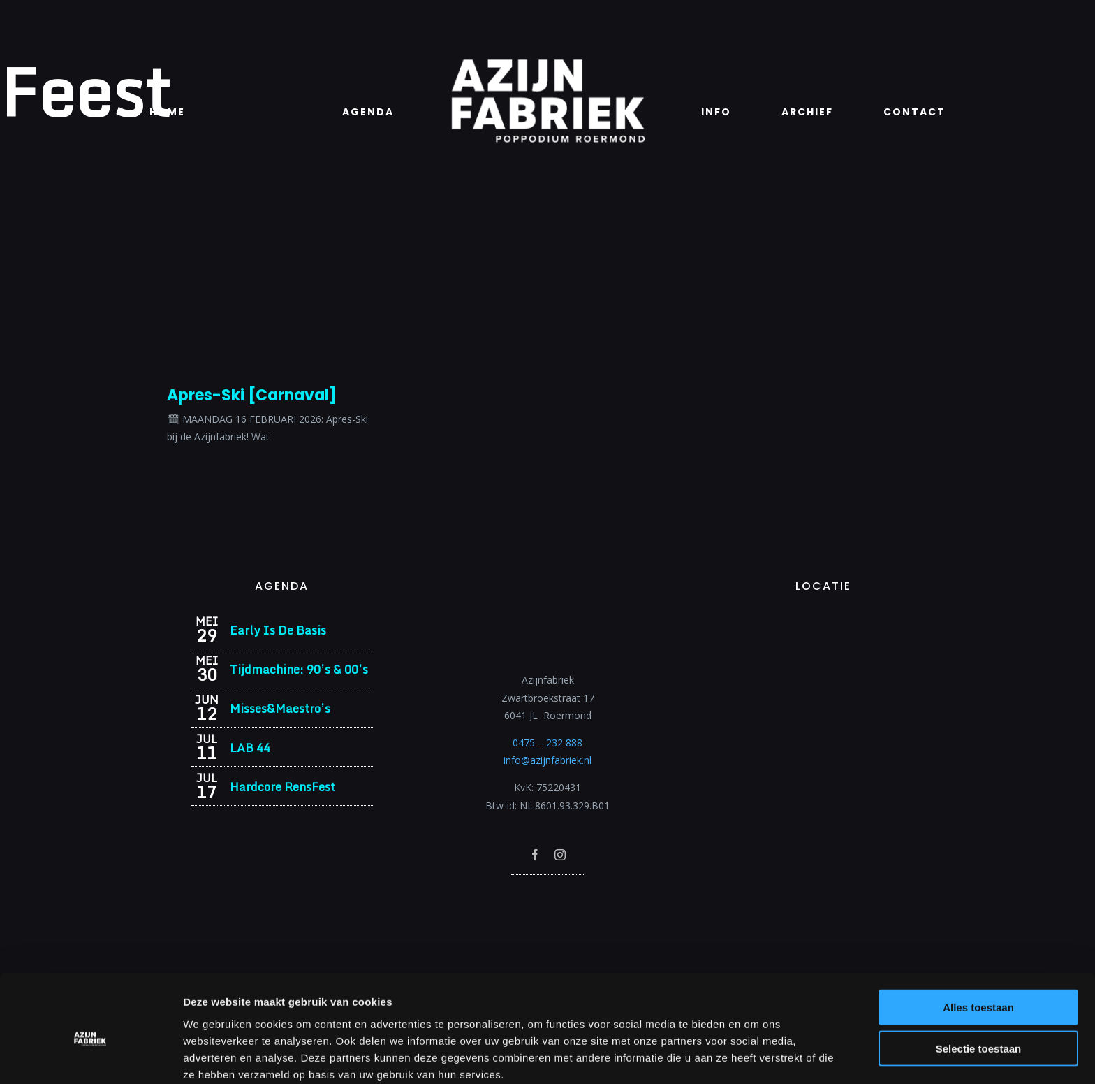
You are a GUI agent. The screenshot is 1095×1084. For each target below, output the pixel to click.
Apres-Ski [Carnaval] (252, 395)
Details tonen (754, 1056)
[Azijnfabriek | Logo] (547, 63)
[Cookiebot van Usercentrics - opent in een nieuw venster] (90, 1056)
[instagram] (560, 854)
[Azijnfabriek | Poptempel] (547, 893)
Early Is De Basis (278, 630)
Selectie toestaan (979, 986)
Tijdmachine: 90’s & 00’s (299, 669)
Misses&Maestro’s (280, 708)
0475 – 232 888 (547, 742)
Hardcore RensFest (282, 786)
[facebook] (535, 854)
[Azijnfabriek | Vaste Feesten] (823, 620)
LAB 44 (250, 747)
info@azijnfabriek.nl (547, 760)
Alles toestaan (978, 945)
